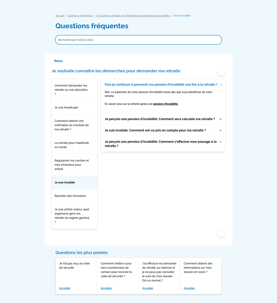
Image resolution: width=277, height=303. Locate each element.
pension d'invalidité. (165, 104)
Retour (58, 60)
